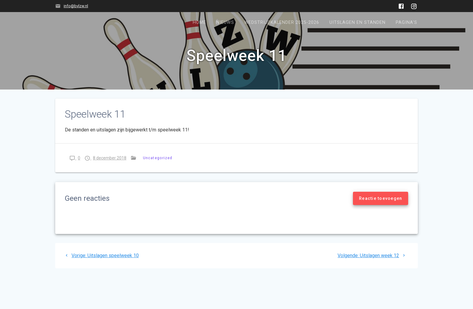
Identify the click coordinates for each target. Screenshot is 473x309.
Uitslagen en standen (357, 22)
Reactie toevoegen (380, 198)
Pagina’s (406, 22)
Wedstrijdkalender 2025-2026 (281, 22)
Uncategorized (157, 158)
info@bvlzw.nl (76, 6)
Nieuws (225, 22)
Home (199, 22)
